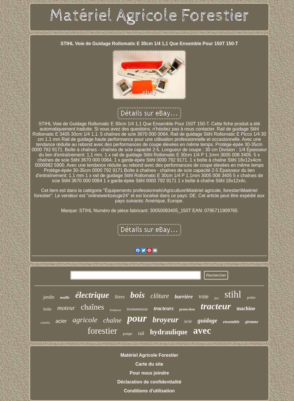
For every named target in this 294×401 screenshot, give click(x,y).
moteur (66, 307)
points (251, 298)
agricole (85, 320)
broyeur (165, 319)
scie (188, 321)
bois (137, 295)
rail (141, 333)
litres (120, 297)
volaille (45, 322)
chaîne (112, 320)
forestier (102, 331)
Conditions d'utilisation (149, 390)
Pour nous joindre (149, 373)
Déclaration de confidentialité (149, 381)
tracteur (216, 306)
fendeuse (115, 310)
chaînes (92, 307)
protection (187, 309)
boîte (47, 309)
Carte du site (149, 364)
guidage (207, 320)
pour (137, 318)
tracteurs (164, 308)
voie (203, 296)
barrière (184, 296)
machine (246, 308)
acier (61, 321)
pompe (127, 334)
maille (64, 297)
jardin (48, 297)
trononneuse (137, 309)
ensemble (231, 321)
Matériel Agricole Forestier (149, 355)
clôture (159, 296)
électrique (92, 295)
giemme (251, 322)
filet (216, 298)
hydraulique (168, 332)
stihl (233, 294)
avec (202, 330)
